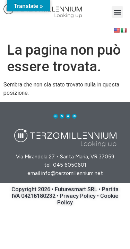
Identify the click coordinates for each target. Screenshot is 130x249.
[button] (117, 12)
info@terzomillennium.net (72, 173)
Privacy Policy (78, 196)
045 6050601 (69, 165)
